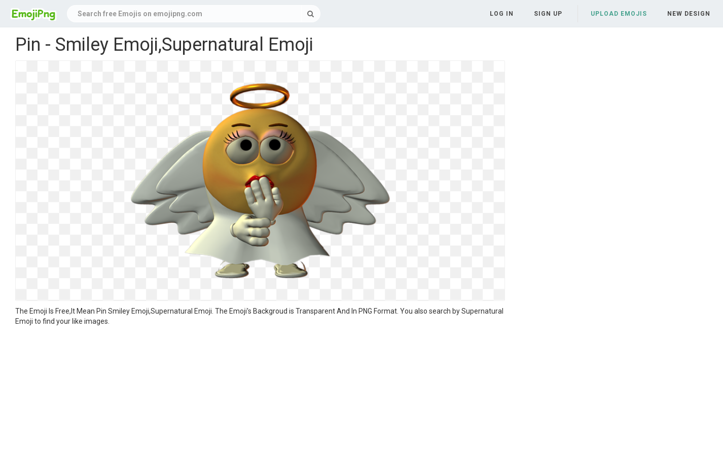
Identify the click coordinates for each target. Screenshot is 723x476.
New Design (688, 13)
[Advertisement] (260, 402)
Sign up (548, 13)
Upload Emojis (619, 13)
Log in (502, 13)
